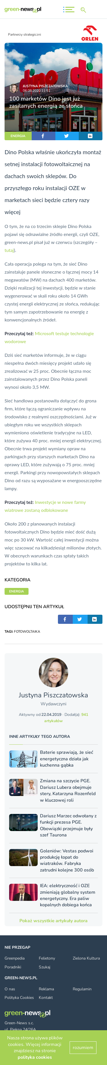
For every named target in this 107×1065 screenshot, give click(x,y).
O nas (10, 989)
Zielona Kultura (86, 958)
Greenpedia (15, 958)
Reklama (46, 989)
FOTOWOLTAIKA (27, 631)
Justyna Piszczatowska (45, 86)
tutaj (9, 250)
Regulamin (82, 989)
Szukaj (44, 967)
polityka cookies (35, 1057)
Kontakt (46, 997)
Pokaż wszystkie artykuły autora (53, 921)
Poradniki (13, 967)
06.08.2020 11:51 (36, 90)
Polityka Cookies (19, 997)
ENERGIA (18, 136)
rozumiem (83, 1047)
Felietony (47, 958)
